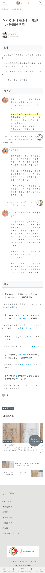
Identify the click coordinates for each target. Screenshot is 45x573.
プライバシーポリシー (28, 556)
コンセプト (11, 556)
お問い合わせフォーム (22, 560)
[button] (22, 570)
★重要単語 (8, 408)
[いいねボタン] (4, 395)
